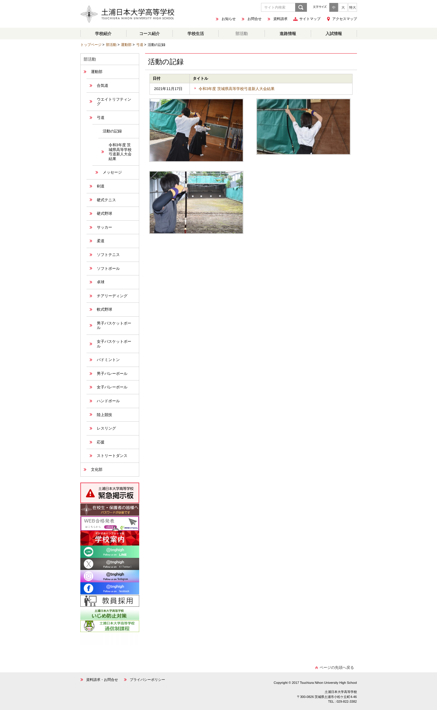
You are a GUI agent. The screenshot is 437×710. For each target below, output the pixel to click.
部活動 (241, 33)
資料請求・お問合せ (102, 680)
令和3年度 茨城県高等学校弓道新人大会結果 (237, 89)
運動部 (126, 45)
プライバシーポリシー (147, 680)
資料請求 (280, 19)
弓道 (139, 45)
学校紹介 (103, 33)
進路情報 (288, 33)
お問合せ (254, 19)
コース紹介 (149, 33)
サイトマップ (309, 19)
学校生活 (195, 33)
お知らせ (229, 19)
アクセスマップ (344, 19)
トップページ (91, 45)
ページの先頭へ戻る (337, 667)
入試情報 (333, 33)
